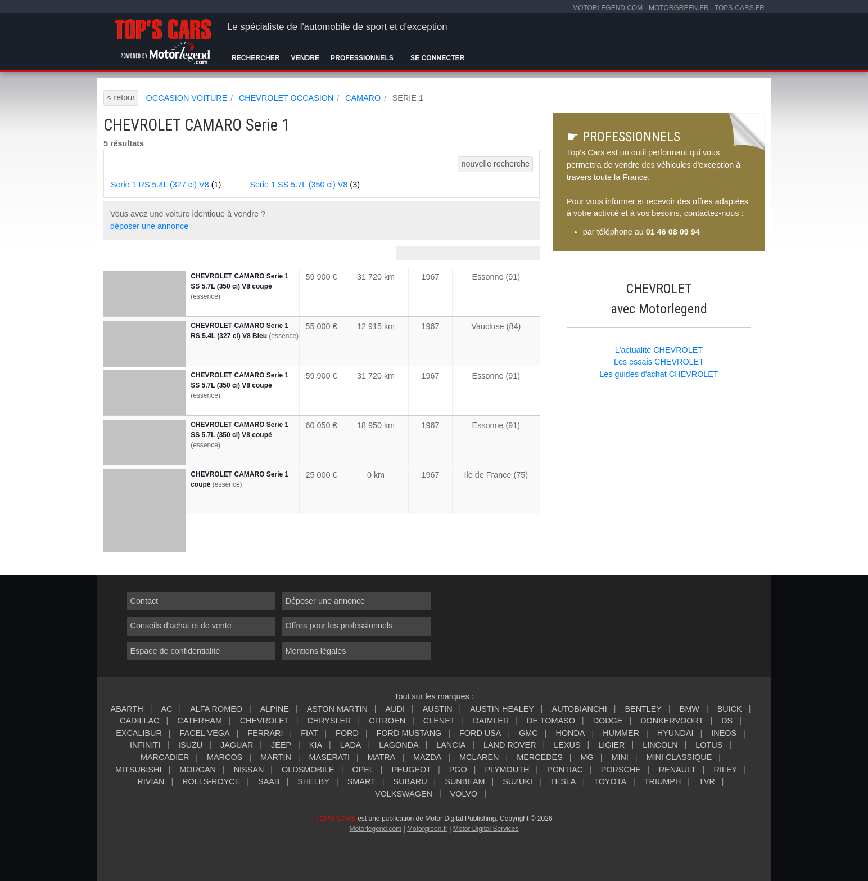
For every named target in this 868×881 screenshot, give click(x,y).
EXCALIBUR (139, 733)
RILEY (726, 769)
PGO (458, 769)
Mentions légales (315, 650)
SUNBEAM (465, 781)
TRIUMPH (662, 781)
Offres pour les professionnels (338, 625)
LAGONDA (398, 744)
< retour (121, 97)
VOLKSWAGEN (403, 793)
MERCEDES (540, 757)
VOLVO (464, 793)
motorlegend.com (607, 8)
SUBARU (410, 781)
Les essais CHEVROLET (659, 361)
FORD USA (480, 733)
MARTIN (275, 757)
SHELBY (313, 781)
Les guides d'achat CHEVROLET (658, 374)
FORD (347, 733)
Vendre (305, 58)
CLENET (439, 720)
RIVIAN (150, 781)
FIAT (309, 733)
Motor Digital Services (486, 829)
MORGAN (197, 769)
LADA (350, 744)
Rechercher (256, 58)
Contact (144, 600)
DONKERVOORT (671, 720)
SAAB (268, 781)
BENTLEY (643, 708)
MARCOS (224, 757)
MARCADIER (165, 757)
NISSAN (249, 769)
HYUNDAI (675, 733)
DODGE (608, 720)
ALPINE (274, 708)
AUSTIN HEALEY (502, 708)
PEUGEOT (411, 769)
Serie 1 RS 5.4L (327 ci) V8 (166, 184)
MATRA (381, 757)
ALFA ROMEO (216, 708)
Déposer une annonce (325, 600)
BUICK (729, 708)
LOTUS (708, 744)
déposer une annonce (149, 226)
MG (586, 757)
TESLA (563, 781)
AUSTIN (438, 708)
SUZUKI (517, 781)
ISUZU (190, 744)
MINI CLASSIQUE (679, 757)
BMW (689, 708)
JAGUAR (236, 744)
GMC (528, 733)
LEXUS (567, 744)
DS (727, 720)
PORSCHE (621, 769)
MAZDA (427, 757)
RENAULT (677, 769)
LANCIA (450, 744)
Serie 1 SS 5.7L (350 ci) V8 (305, 184)
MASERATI (329, 757)
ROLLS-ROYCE (211, 781)
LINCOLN (660, 744)
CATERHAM (199, 720)
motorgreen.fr (678, 8)
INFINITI (145, 744)
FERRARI (265, 733)
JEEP (281, 744)
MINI (619, 757)
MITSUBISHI (138, 769)
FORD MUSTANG (409, 733)
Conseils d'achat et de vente (181, 625)
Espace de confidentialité (175, 650)
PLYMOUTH (507, 769)
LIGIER (611, 744)
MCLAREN (479, 757)
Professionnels (362, 58)
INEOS (723, 733)
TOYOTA (610, 781)
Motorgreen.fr (427, 829)
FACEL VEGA (205, 733)
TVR (707, 781)
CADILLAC (139, 720)
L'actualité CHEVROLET (659, 349)
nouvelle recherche (495, 163)
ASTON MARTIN (337, 708)
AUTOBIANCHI (579, 708)
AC (166, 708)
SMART (361, 781)
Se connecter (437, 58)
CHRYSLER (329, 720)
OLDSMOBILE (308, 769)
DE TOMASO (551, 720)
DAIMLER (491, 720)
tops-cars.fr (740, 8)
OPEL (362, 769)
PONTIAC (565, 769)
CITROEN (387, 720)
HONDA (570, 733)
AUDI (395, 708)
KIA (315, 744)
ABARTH (127, 708)
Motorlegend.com (375, 829)
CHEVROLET (265, 720)
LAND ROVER (509, 744)
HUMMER (621, 733)
